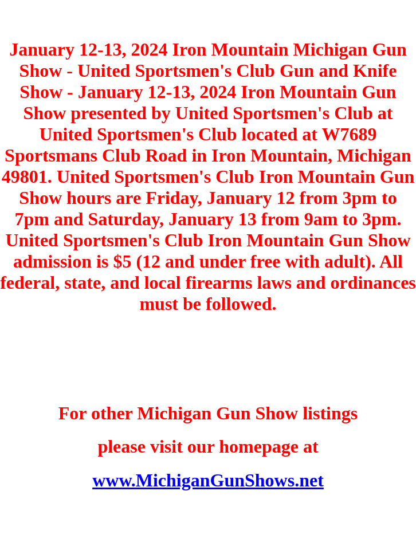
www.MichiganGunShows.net (208, 480)
